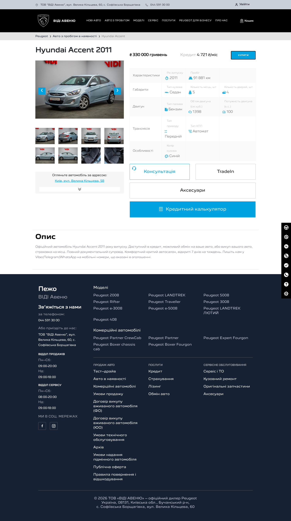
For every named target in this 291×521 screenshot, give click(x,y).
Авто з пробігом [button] (117, 21)
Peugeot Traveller (164, 301)
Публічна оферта (109, 467)
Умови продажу (108, 394)
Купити (243, 55)
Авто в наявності (109, 379)
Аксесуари (192, 190)
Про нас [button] (221, 21)
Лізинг (154, 386)
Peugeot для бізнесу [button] (195, 21)
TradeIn (225, 172)
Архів (98, 447)
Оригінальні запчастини (226, 386)
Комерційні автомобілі (114, 386)
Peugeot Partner (163, 338)
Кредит (155, 371)
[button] (247, 21)
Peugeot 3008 (216, 301)
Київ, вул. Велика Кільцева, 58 (79, 181)
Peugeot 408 (105, 319)
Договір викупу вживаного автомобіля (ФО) (115, 406)
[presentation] (41, 91)
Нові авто (93, 21)
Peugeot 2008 (106, 295)
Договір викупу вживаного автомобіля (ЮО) (115, 423)
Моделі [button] (138, 21)
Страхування (161, 379)
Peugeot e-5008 (162, 308)
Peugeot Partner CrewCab (117, 338)
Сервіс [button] (153, 21)
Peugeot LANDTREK (166, 295)
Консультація (159, 172)
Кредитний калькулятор (192, 209)
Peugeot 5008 (216, 295)
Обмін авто (159, 394)
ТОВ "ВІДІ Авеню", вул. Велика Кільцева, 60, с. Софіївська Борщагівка (88, 5)
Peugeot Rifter (106, 301)
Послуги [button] (168, 21)
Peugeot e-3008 (107, 308)
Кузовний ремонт (220, 379)
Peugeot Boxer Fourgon (170, 344)
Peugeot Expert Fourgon (225, 338)
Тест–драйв (104, 371)
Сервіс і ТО (213, 371)
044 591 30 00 (157, 5)
